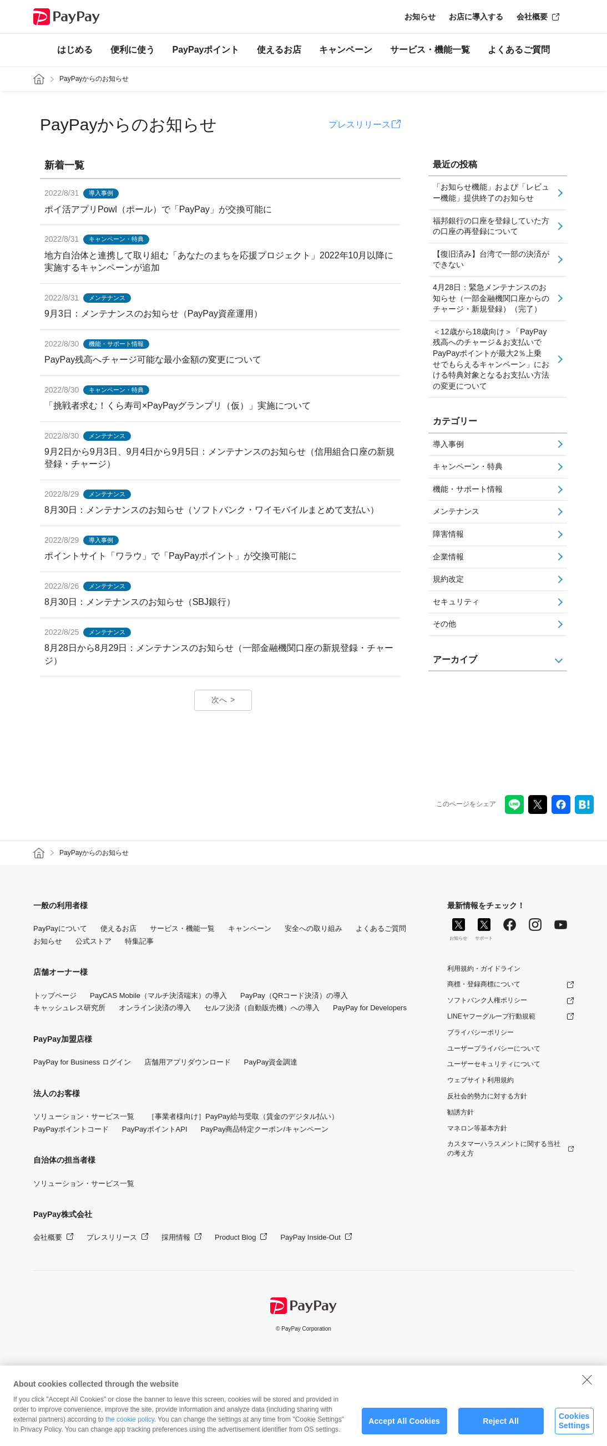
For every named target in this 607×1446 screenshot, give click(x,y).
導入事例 (448, 444)
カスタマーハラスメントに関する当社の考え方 (503, 1148)
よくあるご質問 (519, 49)
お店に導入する (476, 16)
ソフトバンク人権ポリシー (487, 1000)
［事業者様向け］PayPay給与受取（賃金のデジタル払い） (243, 1116)
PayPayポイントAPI (155, 1129)
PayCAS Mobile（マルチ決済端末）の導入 (158, 995)
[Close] (587, 1391)
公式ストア (93, 941)
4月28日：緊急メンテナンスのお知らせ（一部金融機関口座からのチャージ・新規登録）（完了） (491, 298)
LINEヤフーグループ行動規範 (491, 1016)
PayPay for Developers (370, 1008)
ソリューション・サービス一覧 (83, 1116)
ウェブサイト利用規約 (480, 1080)
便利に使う (132, 49)
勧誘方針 (460, 1112)
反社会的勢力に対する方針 (487, 1096)
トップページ (55, 995)
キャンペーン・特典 (468, 466)
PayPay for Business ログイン (82, 1062)
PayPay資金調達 (271, 1062)
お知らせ (420, 16)
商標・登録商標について (483, 984)
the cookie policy (129, 1431)
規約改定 (448, 578)
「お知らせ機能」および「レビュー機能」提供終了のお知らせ (491, 192)
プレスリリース (359, 124)
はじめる (75, 49)
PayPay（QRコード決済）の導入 (294, 995)
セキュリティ (456, 601)
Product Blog (235, 1237)
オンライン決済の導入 (155, 1008)
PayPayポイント (206, 49)
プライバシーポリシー (480, 1032)
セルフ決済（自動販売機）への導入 (262, 1008)
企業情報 (448, 556)
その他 (444, 623)
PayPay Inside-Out (310, 1237)
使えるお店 (279, 49)
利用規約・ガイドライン (483, 969)
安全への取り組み (313, 928)
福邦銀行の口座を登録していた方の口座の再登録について (491, 226)
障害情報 (448, 533)
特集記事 (139, 941)
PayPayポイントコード (71, 1129)
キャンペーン (345, 49)
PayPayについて (60, 928)
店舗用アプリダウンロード (187, 1062)
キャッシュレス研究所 (69, 1008)
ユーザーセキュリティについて (493, 1064)
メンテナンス (456, 511)
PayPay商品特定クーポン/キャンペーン (264, 1129)
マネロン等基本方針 (477, 1128)
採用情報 (175, 1237)
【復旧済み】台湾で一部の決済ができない (491, 259)
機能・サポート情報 (468, 489)
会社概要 (532, 16)
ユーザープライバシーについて (493, 1048)
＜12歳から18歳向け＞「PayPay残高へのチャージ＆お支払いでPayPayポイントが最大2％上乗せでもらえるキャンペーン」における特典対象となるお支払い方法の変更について (491, 358)
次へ (219, 699)
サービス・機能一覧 (430, 49)
